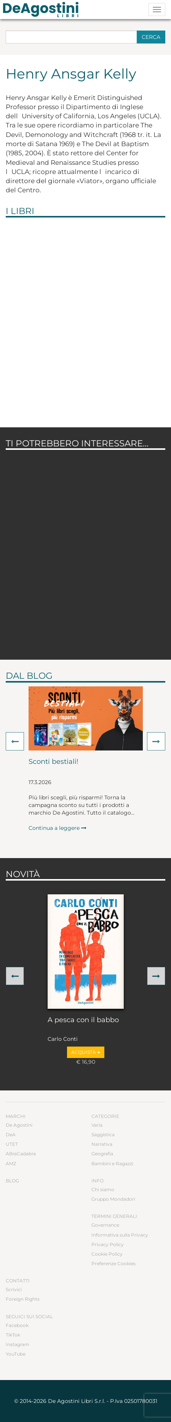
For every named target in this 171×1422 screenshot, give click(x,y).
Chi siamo (102, 1189)
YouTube (16, 1354)
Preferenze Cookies (113, 1263)
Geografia (102, 1153)
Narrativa (101, 1144)
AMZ (11, 1163)
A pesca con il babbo (83, 1020)
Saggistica (103, 1134)
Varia (96, 1125)
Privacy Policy (107, 1244)
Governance (105, 1225)
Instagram (17, 1344)
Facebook (17, 1325)
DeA (11, 1134)
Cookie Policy (107, 1254)
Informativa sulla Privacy (119, 1235)
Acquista (85, 1052)
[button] (15, 741)
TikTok (13, 1335)
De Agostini (19, 1125)
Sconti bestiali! (53, 762)
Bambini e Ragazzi (112, 1163)
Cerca (151, 37)
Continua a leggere (57, 828)
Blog (12, 1181)
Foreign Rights (23, 1299)
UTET (12, 1144)
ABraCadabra (21, 1153)
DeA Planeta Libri (43, 9)
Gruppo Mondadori (113, 1199)
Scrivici (14, 1289)
